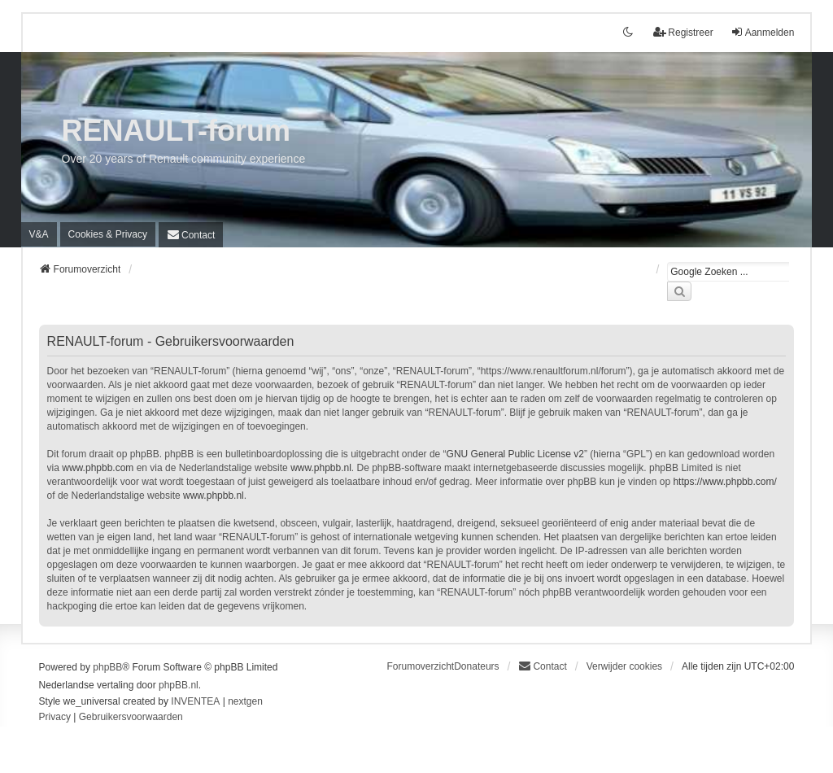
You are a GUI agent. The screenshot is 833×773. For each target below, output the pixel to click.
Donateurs (476, 666)
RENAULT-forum (176, 130)
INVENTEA (195, 701)
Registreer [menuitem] (683, 32)
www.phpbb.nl (320, 468)
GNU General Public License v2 (515, 454)
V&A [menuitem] (39, 234)
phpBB (107, 667)
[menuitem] (107, 234)
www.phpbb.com (97, 468)
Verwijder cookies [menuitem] (624, 666)
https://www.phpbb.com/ (724, 481)
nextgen (245, 701)
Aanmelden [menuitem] (763, 32)
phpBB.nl (178, 685)
